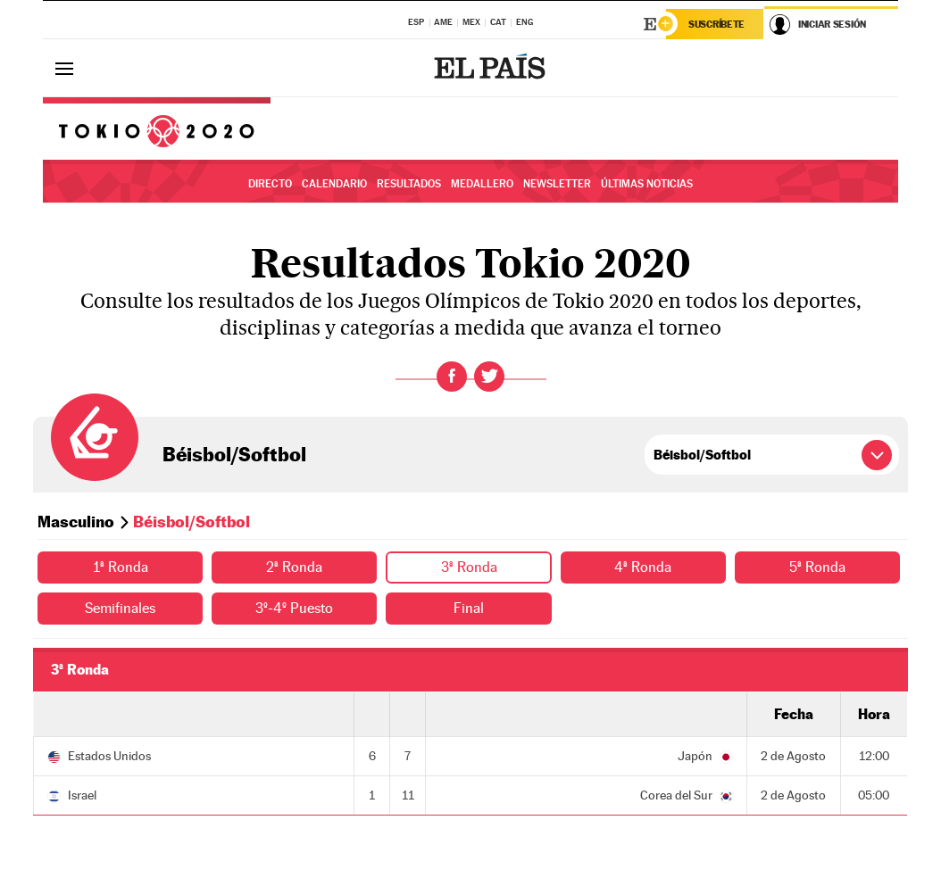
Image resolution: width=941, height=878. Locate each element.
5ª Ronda (817, 567)
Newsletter (557, 184)
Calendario (334, 184)
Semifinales (120, 608)
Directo (270, 184)
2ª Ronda (294, 567)
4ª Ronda (642, 567)
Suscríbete (716, 24)
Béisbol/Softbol (234, 454)
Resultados (409, 184)
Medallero (482, 184)
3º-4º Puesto (294, 608)
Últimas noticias (647, 184)
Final (469, 608)
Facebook (452, 376)
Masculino (75, 521)
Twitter (489, 376)
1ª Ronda (120, 567)
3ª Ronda (469, 567)
